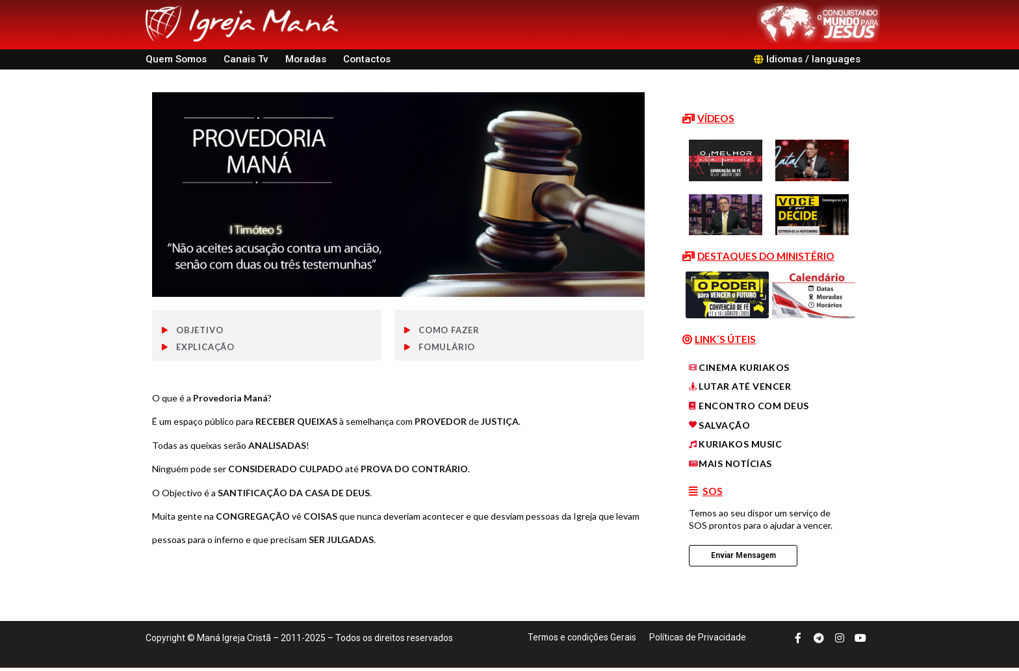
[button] (708, 119)
